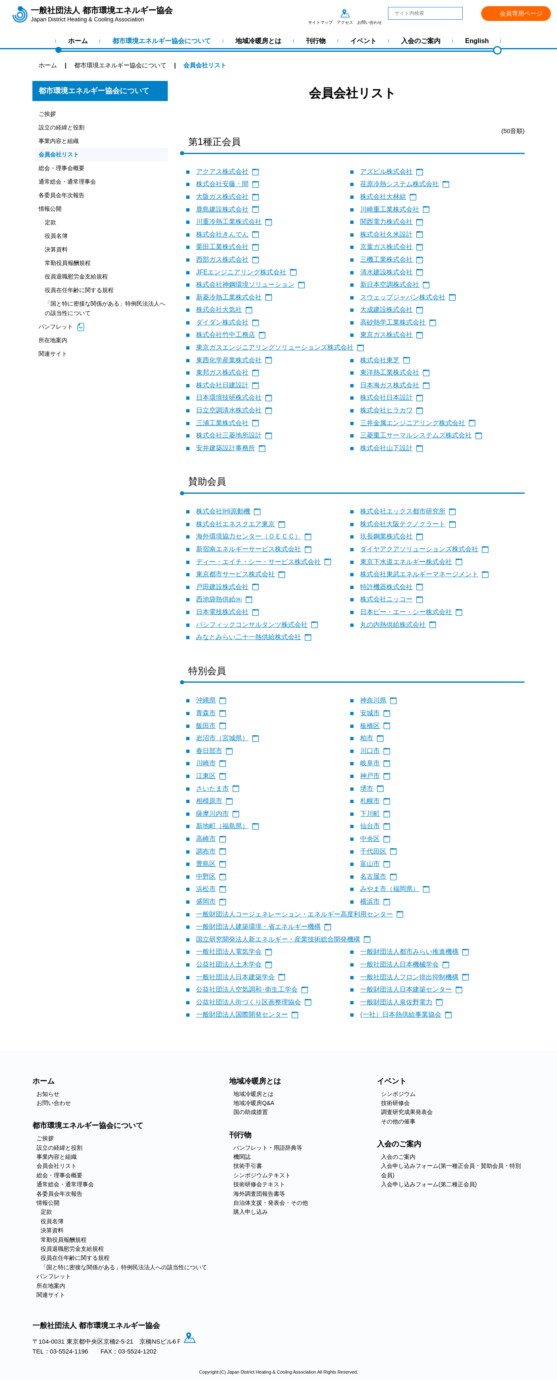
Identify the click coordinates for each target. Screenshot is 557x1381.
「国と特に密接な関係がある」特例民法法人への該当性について (103, 314)
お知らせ (48, 1094)
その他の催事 (398, 1121)
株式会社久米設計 (386, 234)
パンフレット (57, 333)
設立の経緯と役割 (63, 127)
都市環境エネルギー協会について (161, 40)
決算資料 (57, 253)
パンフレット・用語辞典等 (267, 1147)
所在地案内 (54, 347)
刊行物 (316, 40)
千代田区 (373, 851)
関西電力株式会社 (386, 221)
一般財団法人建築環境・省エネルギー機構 (258, 926)
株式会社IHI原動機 (223, 511)
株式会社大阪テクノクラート (402, 523)
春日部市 (209, 750)
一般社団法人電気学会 (229, 951)
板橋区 (370, 725)
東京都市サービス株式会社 (235, 574)
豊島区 (206, 863)
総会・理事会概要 (63, 169)
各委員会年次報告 (63, 197)
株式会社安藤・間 (222, 183)
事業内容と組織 (60, 141)
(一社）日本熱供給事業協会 (400, 1014)
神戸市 (370, 775)
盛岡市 (206, 901)
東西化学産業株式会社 (229, 360)
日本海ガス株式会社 (389, 385)
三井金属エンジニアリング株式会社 (412, 422)
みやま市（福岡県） (389, 888)
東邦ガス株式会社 (222, 372)
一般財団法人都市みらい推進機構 (409, 951)
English (477, 40)
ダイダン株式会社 (222, 322)
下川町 (370, 813)
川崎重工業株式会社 (389, 209)
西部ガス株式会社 (222, 259)
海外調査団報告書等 (259, 1193)
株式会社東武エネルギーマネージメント (419, 574)
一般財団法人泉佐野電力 (396, 1002)
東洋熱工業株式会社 (389, 372)
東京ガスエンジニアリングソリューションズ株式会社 (275, 347)
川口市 (370, 750)
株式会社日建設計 (222, 385)
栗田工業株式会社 (222, 246)
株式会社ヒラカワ (386, 410)
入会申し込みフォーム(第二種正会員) (429, 1184)
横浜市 (370, 901)
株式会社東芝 (379, 360)
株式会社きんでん (222, 234)
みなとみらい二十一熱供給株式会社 (248, 636)
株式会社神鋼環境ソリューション (245, 284)
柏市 (366, 737)
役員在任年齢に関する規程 (82, 295)
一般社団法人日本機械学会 (399, 964)
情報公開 (51, 211)
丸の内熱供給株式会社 (393, 624)
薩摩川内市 (212, 813)
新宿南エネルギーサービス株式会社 (248, 548)
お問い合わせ (369, 13)
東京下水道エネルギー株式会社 (406, 561)
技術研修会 (395, 1103)
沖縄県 (206, 700)
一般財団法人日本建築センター (406, 989)
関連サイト (54, 361)
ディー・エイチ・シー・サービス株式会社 (258, 561)
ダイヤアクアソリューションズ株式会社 (419, 548)
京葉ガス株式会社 (386, 246)
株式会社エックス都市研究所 (402, 511)
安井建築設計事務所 (225, 447)
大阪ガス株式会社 (222, 196)
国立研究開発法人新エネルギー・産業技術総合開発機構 (278, 939)
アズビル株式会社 (386, 171)
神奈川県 (373, 700)
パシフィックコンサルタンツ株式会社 (252, 624)
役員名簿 (57, 239)
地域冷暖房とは (258, 40)
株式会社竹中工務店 (225, 334)
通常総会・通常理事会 (69, 183)
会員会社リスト (60, 155)
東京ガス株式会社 (386, 334)
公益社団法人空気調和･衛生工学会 (247, 989)
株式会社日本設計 (386, 397)
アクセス (345, 13)
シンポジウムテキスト (262, 1175)
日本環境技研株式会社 (229, 397)
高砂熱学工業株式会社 (393, 322)
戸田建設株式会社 (222, 586)
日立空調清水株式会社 (229, 410)
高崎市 (206, 838)
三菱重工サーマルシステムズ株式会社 (416, 435)
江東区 (206, 775)
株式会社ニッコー (386, 599)
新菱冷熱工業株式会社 (229, 297)
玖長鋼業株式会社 (386, 536)
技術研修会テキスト (259, 1184)
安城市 (370, 712)
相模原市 (209, 800)
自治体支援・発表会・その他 (270, 1202)
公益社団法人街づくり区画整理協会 (248, 1002)
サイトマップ (320, 13)
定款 (51, 225)
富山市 (370, 863)
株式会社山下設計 (386, 447)
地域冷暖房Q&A (253, 1103)
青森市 (206, 712)
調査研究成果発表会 (407, 1112)
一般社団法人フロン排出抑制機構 (409, 977)
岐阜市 (370, 763)
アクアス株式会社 (222, 171)
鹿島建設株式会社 (222, 209)
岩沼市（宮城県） (222, 737)
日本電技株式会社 (222, 611)
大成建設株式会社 (386, 309)
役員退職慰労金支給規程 (78, 281)
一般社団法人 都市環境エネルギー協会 (102, 14)
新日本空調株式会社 (389, 284)
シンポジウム (398, 1094)
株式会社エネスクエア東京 (235, 523)
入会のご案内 (421, 40)
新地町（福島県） (222, 825)
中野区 (206, 876)
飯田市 (206, 725)
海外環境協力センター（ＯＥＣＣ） (248, 536)
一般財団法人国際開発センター (242, 1014)
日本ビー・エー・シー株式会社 (406, 611)
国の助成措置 (250, 1112)
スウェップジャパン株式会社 (402, 297)
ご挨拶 (48, 113)
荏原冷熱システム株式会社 (399, 183)
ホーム (78, 40)
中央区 (370, 838)
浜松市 (206, 888)
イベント (363, 40)
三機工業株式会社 (386, 259)
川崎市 (206, 763)
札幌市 (370, 800)
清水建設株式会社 (386, 272)
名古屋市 (373, 876)
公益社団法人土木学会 (229, 964)
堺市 (366, 788)
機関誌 (242, 1156)
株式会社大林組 (383, 196)
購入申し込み (250, 1211)
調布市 (206, 851)
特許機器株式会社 (386, 586)
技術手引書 (247, 1165)
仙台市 (370, 825)
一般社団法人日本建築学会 (235, 977)
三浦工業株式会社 (222, 422)
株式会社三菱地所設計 (229, 435)
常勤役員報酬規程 (69, 267)
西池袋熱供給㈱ (219, 599)
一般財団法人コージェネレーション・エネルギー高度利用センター (294, 914)
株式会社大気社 (219, 309)
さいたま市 (212, 788)
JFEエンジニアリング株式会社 (241, 272)
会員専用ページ (521, 13)
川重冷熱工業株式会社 (229, 221)
